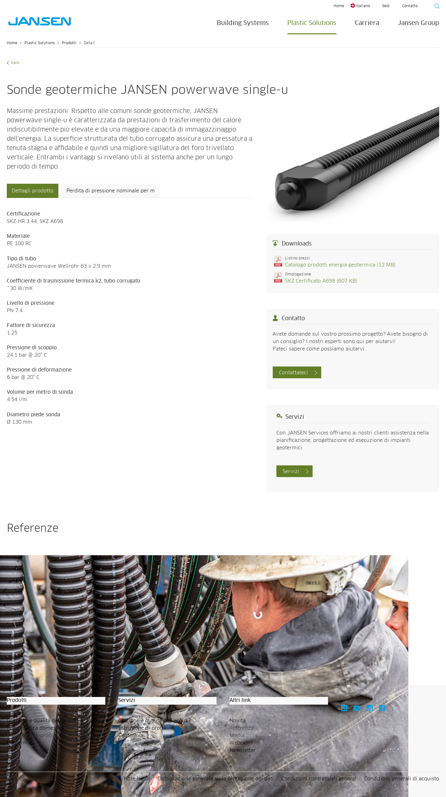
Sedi (386, 6)
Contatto (410, 6)
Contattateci (293, 372)
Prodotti (69, 43)
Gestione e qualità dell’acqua (41, 720)
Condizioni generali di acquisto (401, 778)
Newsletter (242, 750)
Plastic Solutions (311, 23)
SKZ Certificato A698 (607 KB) (321, 281)
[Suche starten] (435, 7)
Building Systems (243, 23)
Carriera (367, 23)
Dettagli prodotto (32, 190)
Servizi (291, 471)
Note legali (137, 778)
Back (15, 63)
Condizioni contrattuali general (318, 778)
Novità (237, 720)
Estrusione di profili (142, 728)
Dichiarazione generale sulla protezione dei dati (216, 778)
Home (339, 6)
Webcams (241, 742)
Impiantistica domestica (35, 728)
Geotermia (19, 742)
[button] (56, 700)
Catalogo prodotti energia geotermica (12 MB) (340, 264)
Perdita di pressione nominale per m (110, 190)
